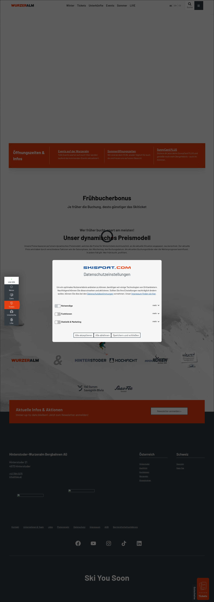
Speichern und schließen (126, 335)
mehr (156, 305)
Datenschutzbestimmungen (100, 293)
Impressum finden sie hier (143, 293)
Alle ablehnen (102, 335)
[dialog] (107, 301)
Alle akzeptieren (83, 335)
